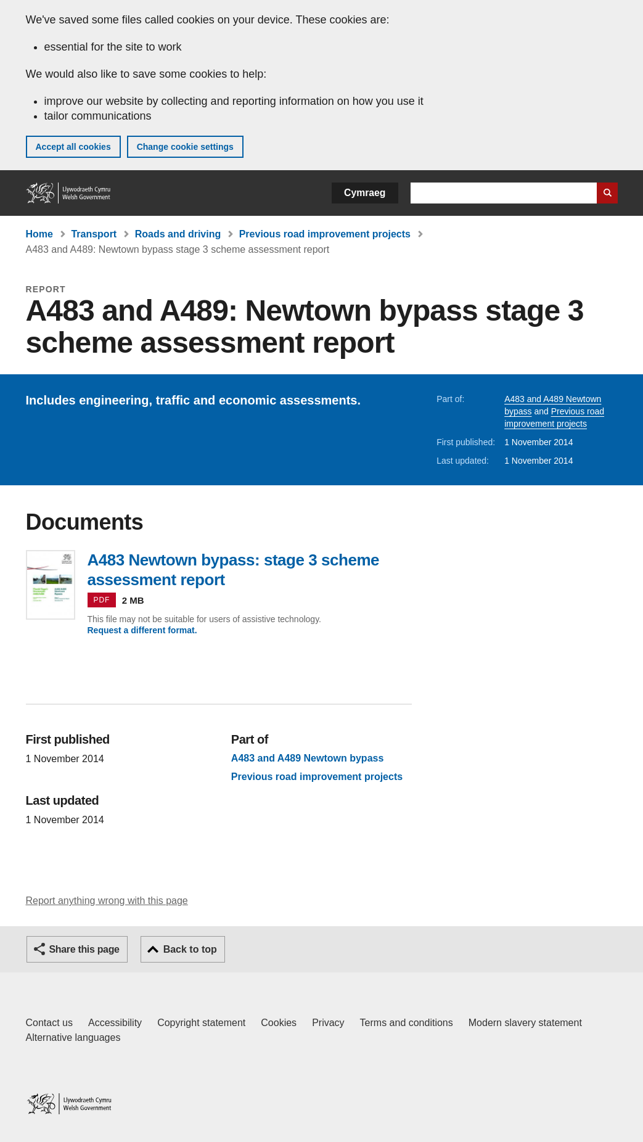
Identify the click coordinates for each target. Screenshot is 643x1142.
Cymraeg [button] (364, 192)
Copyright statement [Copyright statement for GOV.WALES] (201, 1022)
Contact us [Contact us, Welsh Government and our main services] (49, 1022)
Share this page (84, 949)
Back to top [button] (190, 949)
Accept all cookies (73, 147)
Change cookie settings (185, 147)
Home (39, 234)
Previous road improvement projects (325, 234)
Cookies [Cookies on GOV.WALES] (279, 1022)
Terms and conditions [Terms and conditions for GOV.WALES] (406, 1022)
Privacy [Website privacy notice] (328, 1022)
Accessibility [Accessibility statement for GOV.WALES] (115, 1022)
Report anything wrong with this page (107, 900)
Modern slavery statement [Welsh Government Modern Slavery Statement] (525, 1022)
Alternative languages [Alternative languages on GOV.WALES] (73, 1037)
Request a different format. (142, 630)
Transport (94, 234)
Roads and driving (178, 234)
